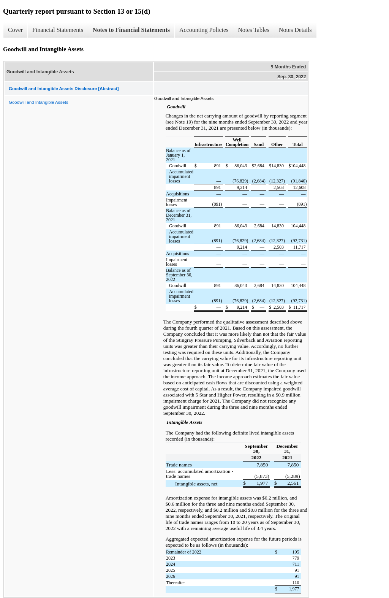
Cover (15, 30)
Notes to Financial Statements (131, 30)
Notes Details (295, 30)
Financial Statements (57, 30)
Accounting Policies (203, 30)
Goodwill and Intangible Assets (38, 102)
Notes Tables (253, 30)
